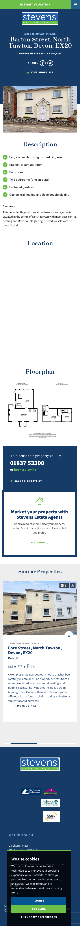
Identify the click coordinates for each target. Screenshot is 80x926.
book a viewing (25, 469)
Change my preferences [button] (39, 917)
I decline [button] (39, 908)
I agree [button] (39, 900)
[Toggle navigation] (75, 4)
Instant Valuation (35, 4)
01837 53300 (27, 463)
